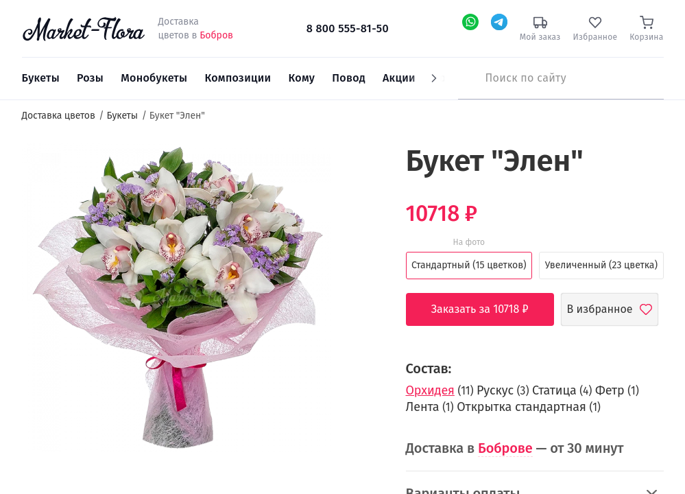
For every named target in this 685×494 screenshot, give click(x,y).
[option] (176, 300)
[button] (356, 168)
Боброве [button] (505, 448)
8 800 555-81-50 (348, 28)
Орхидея (430, 390)
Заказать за (490, 309)
